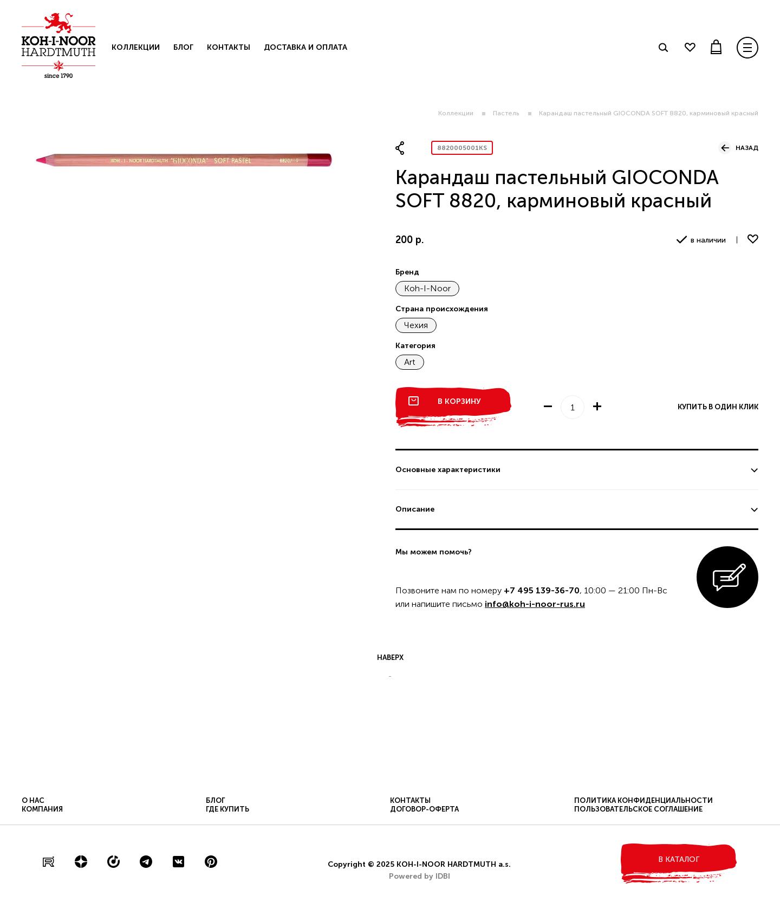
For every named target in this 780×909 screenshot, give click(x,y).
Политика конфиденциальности (643, 800)
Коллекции (455, 113)
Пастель (506, 113)
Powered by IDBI (419, 876)
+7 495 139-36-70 (542, 590)
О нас (33, 800)
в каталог (678, 859)
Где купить (227, 809)
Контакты (228, 47)
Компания (42, 809)
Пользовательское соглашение (638, 809)
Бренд (407, 272)
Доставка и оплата (305, 47)
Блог (183, 47)
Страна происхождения (441, 308)
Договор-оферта (424, 809)
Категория (415, 345)
